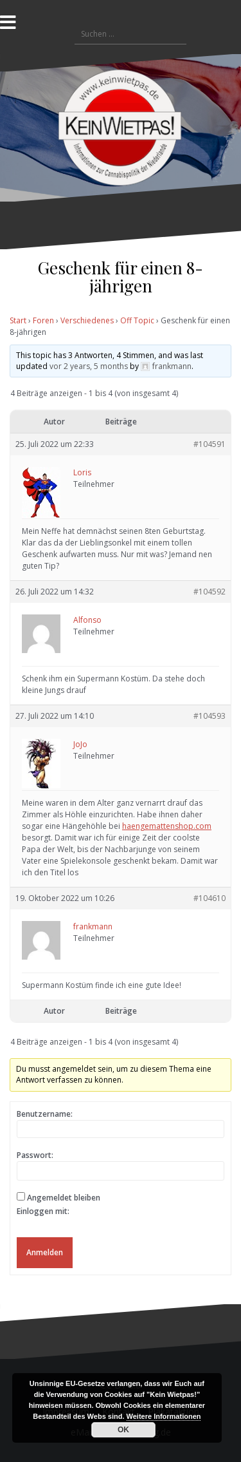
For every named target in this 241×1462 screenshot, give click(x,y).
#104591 (209, 444)
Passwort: (35, 1155)
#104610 (209, 898)
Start (18, 320)
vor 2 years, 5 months (88, 366)
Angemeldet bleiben (63, 1197)
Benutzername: (45, 1113)
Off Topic (137, 320)
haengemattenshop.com (166, 826)
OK (123, 1429)
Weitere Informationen (164, 1416)
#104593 (209, 715)
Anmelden (44, 1252)
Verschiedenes (87, 320)
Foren (43, 320)
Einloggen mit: (43, 1211)
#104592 (209, 591)
